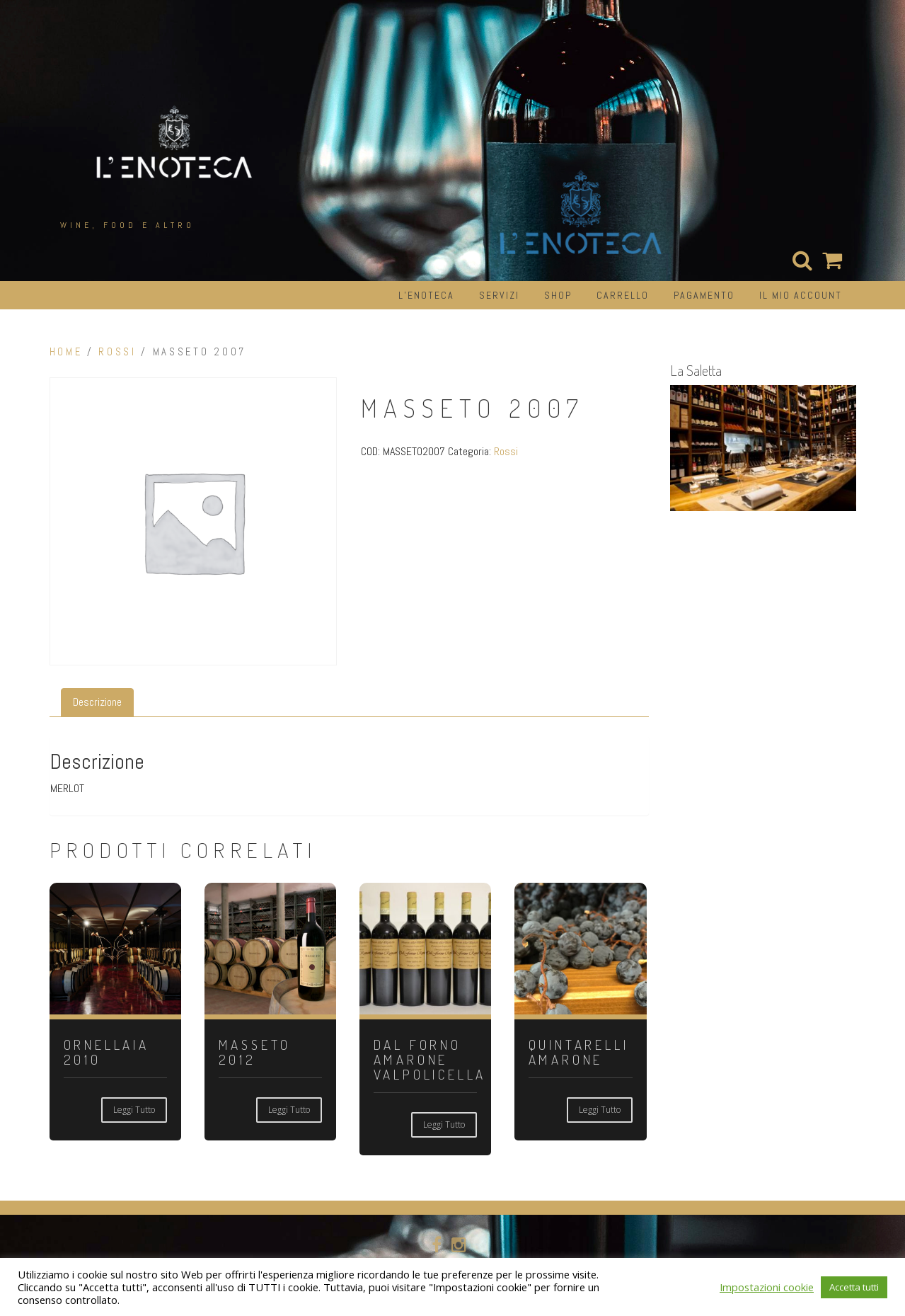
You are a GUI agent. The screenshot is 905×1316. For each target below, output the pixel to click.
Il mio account (800, 295)
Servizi (499, 295)
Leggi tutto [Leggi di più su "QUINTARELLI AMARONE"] (600, 1110)
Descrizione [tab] (97, 701)
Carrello (622, 295)
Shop (558, 295)
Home (66, 351)
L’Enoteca (426, 295)
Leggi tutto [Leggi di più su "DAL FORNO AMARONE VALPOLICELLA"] (444, 1124)
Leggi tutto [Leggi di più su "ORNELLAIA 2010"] (134, 1110)
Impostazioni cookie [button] (767, 1287)
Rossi (117, 351)
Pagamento (704, 295)
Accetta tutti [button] (854, 1287)
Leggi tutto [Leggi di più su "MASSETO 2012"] (289, 1110)
